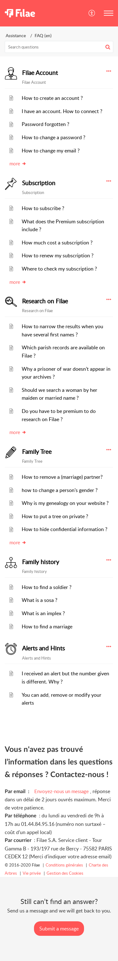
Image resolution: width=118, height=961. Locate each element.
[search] (59, 47)
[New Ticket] (59, 928)
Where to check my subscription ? (59, 268)
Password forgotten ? (45, 124)
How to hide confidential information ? (64, 529)
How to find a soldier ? (46, 587)
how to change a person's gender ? (60, 490)
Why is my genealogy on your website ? (65, 503)
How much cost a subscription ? (57, 242)
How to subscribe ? (43, 208)
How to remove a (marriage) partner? (62, 476)
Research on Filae (45, 301)
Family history (40, 562)
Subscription (38, 183)
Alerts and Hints (43, 648)
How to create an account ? (52, 97)
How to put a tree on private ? (55, 516)
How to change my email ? (51, 150)
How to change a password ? (53, 137)
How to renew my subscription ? (57, 255)
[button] (92, 13)
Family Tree (37, 452)
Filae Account (40, 73)
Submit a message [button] (59, 928)
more (17, 163)
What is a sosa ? (39, 600)
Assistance (16, 35)
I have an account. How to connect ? (62, 111)
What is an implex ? (43, 613)
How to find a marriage (47, 626)
